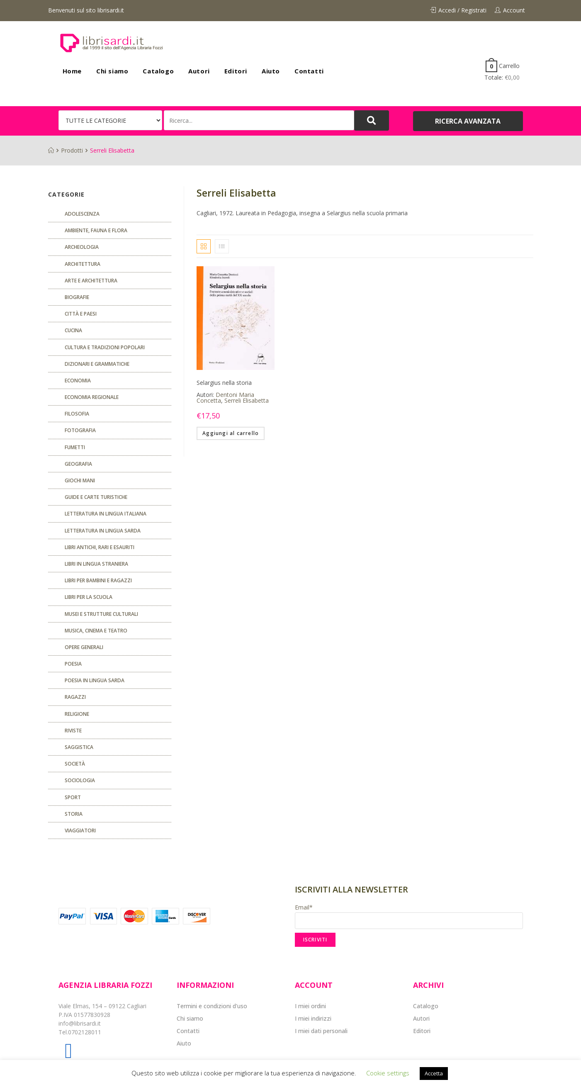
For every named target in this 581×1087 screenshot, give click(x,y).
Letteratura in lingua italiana (105, 513)
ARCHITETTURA (82, 263)
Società (75, 763)
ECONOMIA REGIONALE (92, 397)
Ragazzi (75, 696)
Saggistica (79, 747)
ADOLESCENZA (82, 213)
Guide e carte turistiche (96, 497)
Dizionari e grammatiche (97, 363)
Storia (74, 813)
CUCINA (73, 330)
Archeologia (82, 246)
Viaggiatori (80, 830)
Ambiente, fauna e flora (96, 230)
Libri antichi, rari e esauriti (99, 547)
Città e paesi (81, 313)
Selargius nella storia (224, 383)
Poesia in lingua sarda (94, 680)
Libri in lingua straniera (96, 563)
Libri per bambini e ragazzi (98, 580)
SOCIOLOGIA (80, 780)
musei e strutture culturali (101, 614)
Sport (73, 797)
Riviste (73, 730)
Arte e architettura (91, 280)
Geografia (78, 463)
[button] (468, 121)
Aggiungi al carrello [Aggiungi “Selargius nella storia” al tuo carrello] (230, 433)
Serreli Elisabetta (246, 400)
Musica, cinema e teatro (96, 630)
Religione (77, 713)
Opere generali (84, 647)
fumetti (75, 447)
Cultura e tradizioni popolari (105, 347)
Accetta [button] (434, 1073)
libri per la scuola (88, 597)
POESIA (73, 663)
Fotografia (80, 430)
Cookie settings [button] (387, 1073)
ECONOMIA (78, 380)
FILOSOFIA (77, 413)
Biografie (77, 297)
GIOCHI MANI (80, 480)
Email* (409, 916)
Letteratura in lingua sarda (103, 530)
